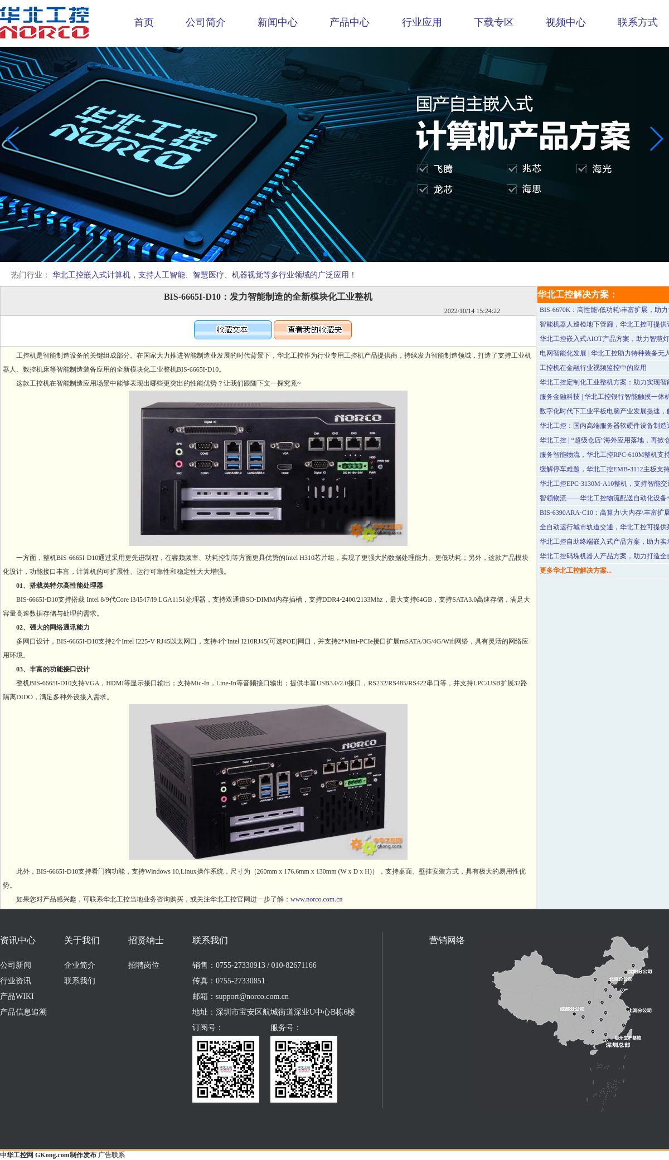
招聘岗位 (143, 965)
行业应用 (422, 22)
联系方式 (638, 22)
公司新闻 (15, 965)
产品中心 (349, 22)
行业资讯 (15, 981)
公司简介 (206, 22)
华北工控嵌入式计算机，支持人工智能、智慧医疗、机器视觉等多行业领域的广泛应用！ (204, 275)
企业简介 (79, 965)
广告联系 (111, 1155)
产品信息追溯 (23, 1012)
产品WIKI (17, 996)
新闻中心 (278, 22)
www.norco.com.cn (316, 899)
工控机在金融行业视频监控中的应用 (593, 368)
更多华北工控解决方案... (576, 570)
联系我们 (79, 981)
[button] (325, 254)
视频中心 (566, 22)
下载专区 (494, 22)
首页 (144, 22)
